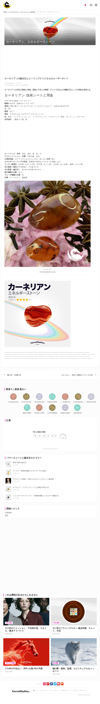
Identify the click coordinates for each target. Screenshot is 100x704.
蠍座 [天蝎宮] (27, 413)
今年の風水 (9, 623)
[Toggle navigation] (96, 5)
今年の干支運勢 (10, 663)
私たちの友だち (54, 690)
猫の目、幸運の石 (14, 375)
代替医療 (8, 513)
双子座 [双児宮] (39, 402)
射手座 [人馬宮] (39, 413)
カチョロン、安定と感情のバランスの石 (77, 375)
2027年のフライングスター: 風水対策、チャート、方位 (73, 629)
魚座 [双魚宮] (77, 413)
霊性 (6, 515)
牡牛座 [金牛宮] (26, 402)
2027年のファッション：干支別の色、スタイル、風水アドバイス (26, 629)
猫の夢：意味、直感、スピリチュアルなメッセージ (73, 669)
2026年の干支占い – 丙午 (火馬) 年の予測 (23, 668)
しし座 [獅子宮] (65, 402)
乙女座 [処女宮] (78, 402)
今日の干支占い (43, 690)
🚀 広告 (35, 690)
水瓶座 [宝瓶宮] (65, 413)
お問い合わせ (82, 690)
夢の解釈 (55, 663)
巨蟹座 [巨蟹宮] (52, 402)
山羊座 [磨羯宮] (52, 413)
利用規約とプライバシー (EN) (69, 690)
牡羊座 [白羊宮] (13, 402)
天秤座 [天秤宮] (91, 402)
